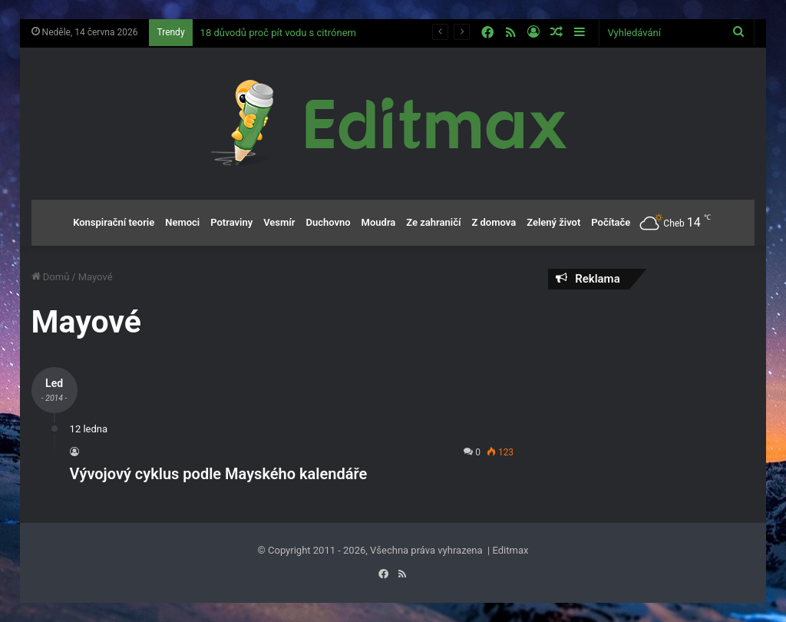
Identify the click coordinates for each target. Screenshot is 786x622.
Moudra (379, 222)
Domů (50, 277)
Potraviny (231, 222)
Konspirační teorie (113, 222)
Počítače (610, 222)
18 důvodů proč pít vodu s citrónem (278, 32)
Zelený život (553, 222)
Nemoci (182, 222)
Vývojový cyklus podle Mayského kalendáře (219, 474)
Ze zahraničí (433, 222)
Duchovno (327, 222)
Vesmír (279, 222)
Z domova (493, 222)
